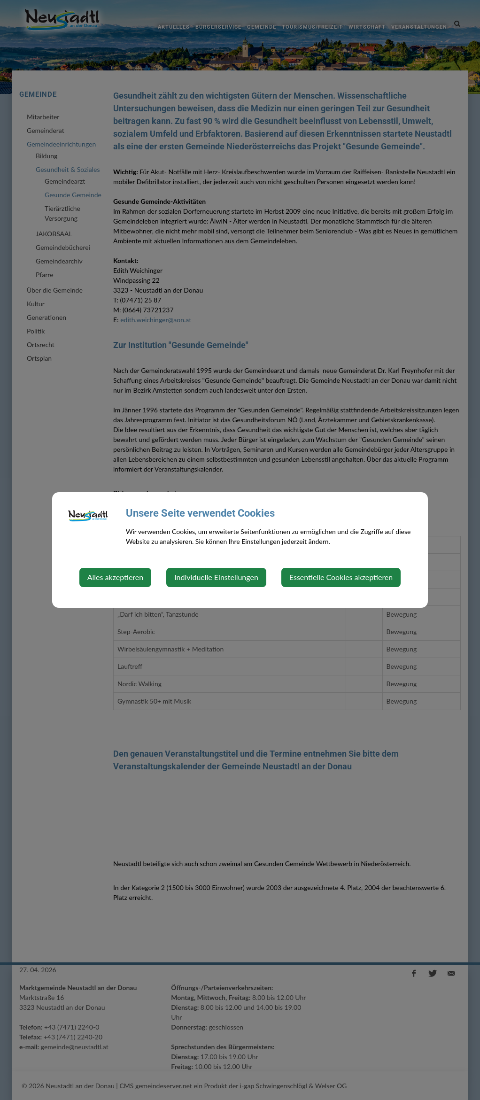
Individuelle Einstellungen (216, 577)
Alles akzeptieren (115, 577)
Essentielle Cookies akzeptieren (341, 577)
